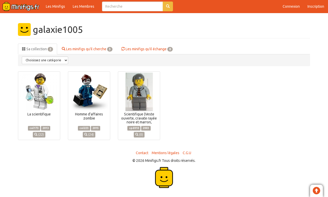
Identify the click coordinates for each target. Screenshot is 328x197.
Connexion (291, 6)
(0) (139, 134)
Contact (142, 153)
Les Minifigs (55, 6)
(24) (89, 134)
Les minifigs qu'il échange (147, 49)
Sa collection (37, 49)
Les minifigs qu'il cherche (87, 49)
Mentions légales (165, 153)
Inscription (316, 6)
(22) (39, 134)
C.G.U (187, 153)
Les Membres (83, 6)
